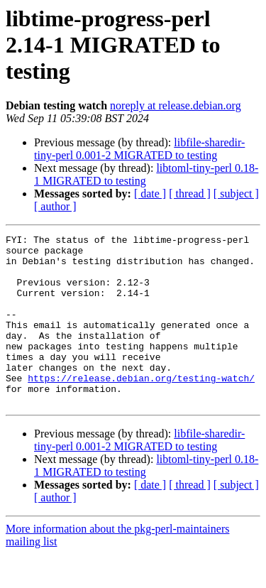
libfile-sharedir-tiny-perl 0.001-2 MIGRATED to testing (139, 148)
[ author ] (55, 206)
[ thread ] (190, 193)
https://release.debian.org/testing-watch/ (141, 407)
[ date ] (150, 193)
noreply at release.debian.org (175, 105)
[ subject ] (236, 193)
